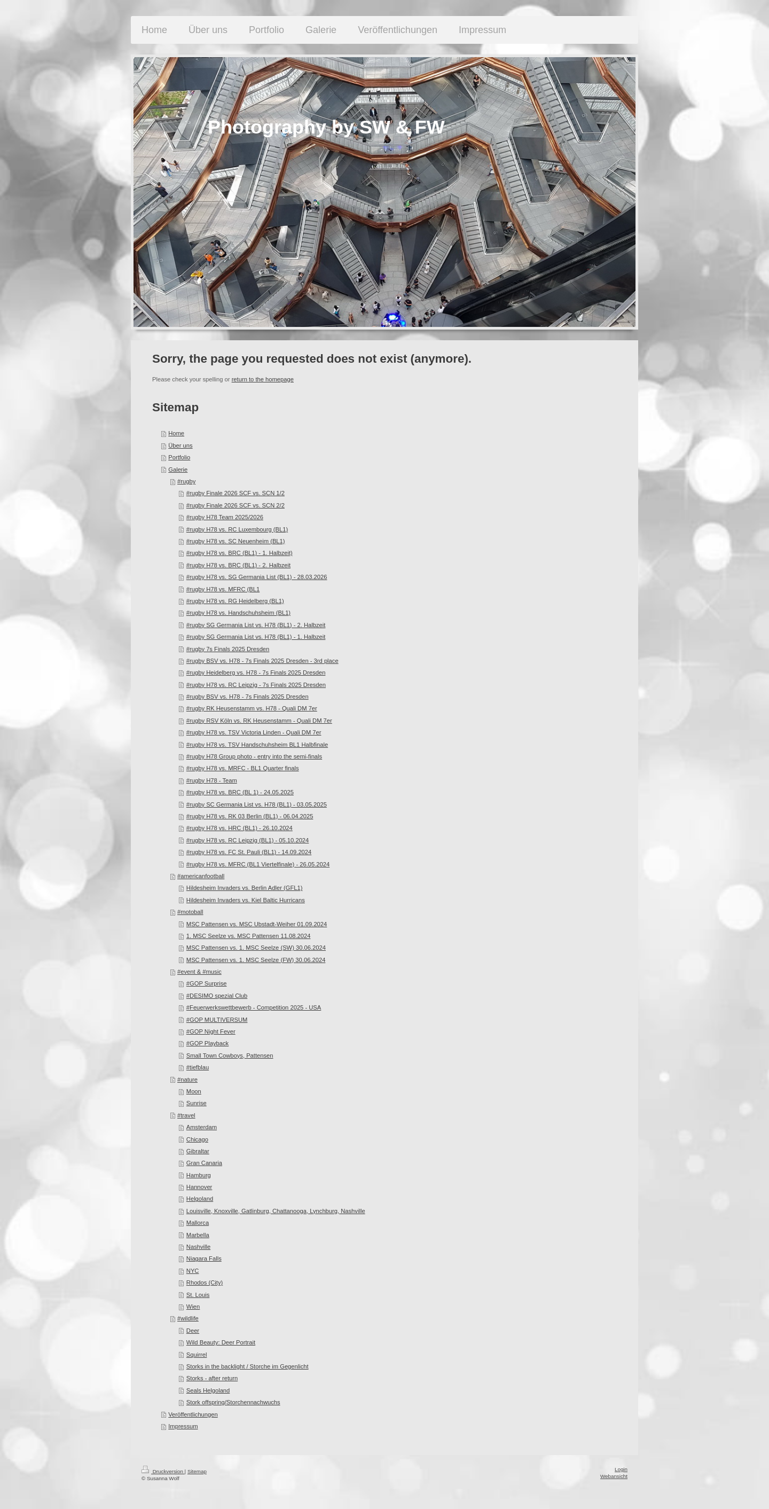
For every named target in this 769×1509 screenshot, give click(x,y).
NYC (192, 1271)
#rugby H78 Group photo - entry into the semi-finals (254, 756)
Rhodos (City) (204, 1282)
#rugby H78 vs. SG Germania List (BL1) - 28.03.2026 (256, 577)
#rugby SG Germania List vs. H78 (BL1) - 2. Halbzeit (256, 625)
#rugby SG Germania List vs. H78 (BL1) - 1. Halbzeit (256, 637)
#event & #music (199, 971)
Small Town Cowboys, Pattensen (229, 1055)
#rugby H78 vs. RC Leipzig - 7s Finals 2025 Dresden (256, 685)
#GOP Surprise (206, 983)
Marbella (197, 1235)
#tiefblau (197, 1067)
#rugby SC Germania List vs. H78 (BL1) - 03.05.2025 (256, 804)
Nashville (198, 1247)
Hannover (199, 1187)
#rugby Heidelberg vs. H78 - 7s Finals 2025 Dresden (256, 672)
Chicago (197, 1139)
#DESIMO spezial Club (216, 995)
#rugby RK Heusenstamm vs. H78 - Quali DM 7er (251, 708)
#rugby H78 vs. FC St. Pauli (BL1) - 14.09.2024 (248, 852)
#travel (186, 1115)
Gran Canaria (204, 1163)
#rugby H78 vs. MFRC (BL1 (223, 589)
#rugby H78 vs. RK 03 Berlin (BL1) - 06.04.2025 (249, 816)
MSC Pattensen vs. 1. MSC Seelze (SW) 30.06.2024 (256, 947)
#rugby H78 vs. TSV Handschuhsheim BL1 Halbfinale (257, 744)
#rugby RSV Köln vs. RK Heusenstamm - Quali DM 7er (259, 720)
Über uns (180, 445)
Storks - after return (212, 1378)
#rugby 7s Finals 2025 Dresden (227, 649)
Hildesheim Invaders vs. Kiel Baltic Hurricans (245, 900)
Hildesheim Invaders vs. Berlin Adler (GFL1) (244, 888)
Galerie (177, 469)
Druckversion (163, 1471)
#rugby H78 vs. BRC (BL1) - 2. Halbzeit (238, 565)
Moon (193, 1091)
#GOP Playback (207, 1043)
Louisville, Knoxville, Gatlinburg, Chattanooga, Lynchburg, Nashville (275, 1211)
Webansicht (613, 1476)
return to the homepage (263, 379)
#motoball (190, 912)
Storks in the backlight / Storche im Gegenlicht (247, 1366)
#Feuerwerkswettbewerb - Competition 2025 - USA (253, 1007)
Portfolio (179, 457)
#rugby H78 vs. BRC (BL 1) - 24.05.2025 (240, 792)
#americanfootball (200, 876)
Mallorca (197, 1222)
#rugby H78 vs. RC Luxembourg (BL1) (237, 529)
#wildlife (188, 1318)
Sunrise (196, 1103)
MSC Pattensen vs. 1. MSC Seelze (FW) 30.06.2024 (256, 960)
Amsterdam (201, 1127)
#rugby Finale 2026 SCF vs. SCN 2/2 (235, 505)
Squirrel (196, 1354)
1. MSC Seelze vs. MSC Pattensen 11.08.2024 (248, 936)
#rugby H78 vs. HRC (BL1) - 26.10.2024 (239, 828)
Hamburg (198, 1175)
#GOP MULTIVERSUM (217, 1020)
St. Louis (198, 1295)
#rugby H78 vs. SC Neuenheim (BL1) (235, 541)
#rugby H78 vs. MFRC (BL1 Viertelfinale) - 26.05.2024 (257, 864)
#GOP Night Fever (211, 1031)
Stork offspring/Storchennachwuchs (233, 1402)
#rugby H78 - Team (211, 780)
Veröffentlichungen (192, 1414)
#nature (187, 1079)
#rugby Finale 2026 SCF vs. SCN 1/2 (235, 493)
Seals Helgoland (208, 1390)
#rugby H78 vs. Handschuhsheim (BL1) (238, 612)
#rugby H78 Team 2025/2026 (224, 517)
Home (176, 433)
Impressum (183, 1426)
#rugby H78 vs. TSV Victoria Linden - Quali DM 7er (253, 732)
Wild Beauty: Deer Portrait (220, 1342)
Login (621, 1469)
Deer (192, 1330)
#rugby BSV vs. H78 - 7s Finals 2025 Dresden (247, 696)
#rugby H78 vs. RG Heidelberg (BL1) (235, 601)
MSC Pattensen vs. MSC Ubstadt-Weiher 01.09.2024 (256, 924)
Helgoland (199, 1198)
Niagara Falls (204, 1258)
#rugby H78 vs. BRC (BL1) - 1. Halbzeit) (239, 553)
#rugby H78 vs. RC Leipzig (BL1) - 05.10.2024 (247, 840)
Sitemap (197, 1471)
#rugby (186, 481)
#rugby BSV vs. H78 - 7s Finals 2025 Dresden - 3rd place (262, 661)
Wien (193, 1306)
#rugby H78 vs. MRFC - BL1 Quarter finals (242, 768)
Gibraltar (197, 1151)
